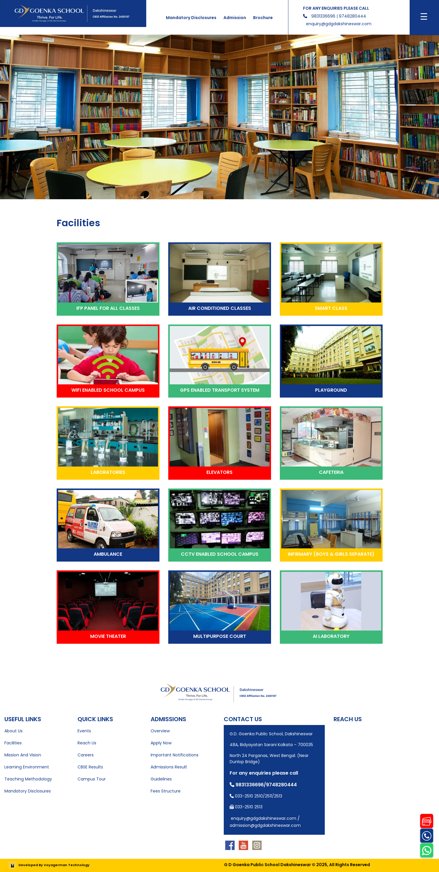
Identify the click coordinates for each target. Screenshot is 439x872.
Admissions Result (169, 767)
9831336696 (323, 16)
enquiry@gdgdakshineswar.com (338, 24)
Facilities (13, 743)
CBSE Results (90, 767)
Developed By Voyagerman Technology (49, 865)
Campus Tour (92, 779)
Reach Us (87, 743)
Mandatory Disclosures (191, 18)
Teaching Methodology (28, 779)
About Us (13, 731)
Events (84, 731)
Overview (160, 731)
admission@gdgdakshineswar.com (265, 825)
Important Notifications (175, 755)
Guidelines (161, 779)
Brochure (263, 18)
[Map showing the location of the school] (384, 761)
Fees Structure (166, 791)
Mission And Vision (22, 755)
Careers (86, 755)
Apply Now (161, 743)
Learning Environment (26, 767)
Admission (234, 18)
